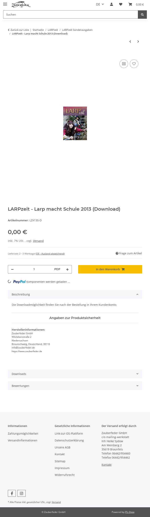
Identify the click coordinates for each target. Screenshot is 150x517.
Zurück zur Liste (20, 30)
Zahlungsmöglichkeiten (23, 433)
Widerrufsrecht (65, 475)
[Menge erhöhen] (67, 269)
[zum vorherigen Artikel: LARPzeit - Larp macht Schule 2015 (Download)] (130, 41)
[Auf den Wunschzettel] (134, 63)
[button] (111, 4)
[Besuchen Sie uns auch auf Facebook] (12, 493)
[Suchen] (70, 14)
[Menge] (34, 269)
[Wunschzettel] (120, 4)
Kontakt (60, 454)
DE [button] (98, 4)
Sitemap (60, 461)
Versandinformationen (22, 440)
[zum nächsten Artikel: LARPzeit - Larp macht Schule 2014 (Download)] (138, 41)
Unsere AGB (62, 447)
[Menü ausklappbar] (5, 2)
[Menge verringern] (12, 269)
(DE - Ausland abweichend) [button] (50, 253)
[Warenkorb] (136, 4)
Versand (38, 241)
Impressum (62, 468)
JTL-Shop (129, 512)
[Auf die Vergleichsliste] (124, 63)
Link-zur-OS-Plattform (69, 433)
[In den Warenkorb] (11, 54)
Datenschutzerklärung (69, 440)
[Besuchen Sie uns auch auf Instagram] (21, 493)
